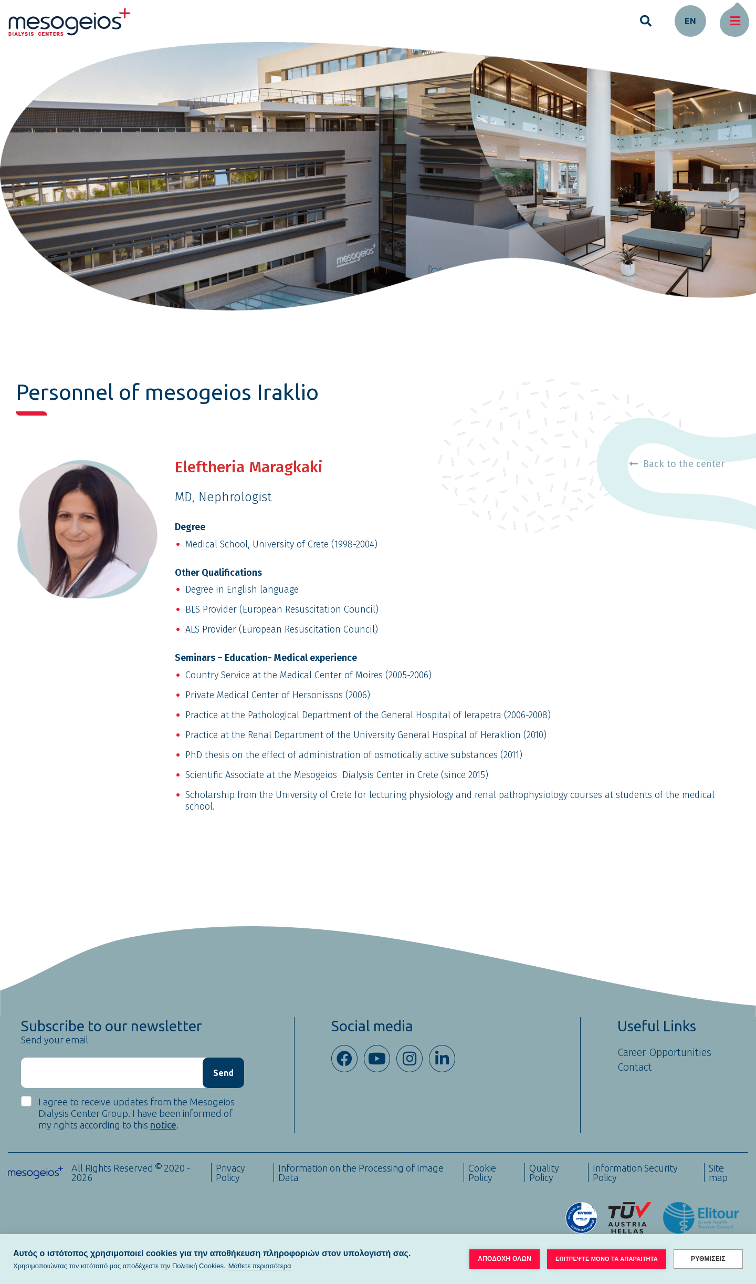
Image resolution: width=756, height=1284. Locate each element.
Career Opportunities (664, 1052)
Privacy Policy (230, 1172)
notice (163, 1125)
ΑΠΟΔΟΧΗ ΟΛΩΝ (504, 1258)
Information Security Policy (635, 1172)
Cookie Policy (482, 1172)
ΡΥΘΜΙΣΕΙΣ (708, 1258)
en (690, 21)
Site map (718, 1172)
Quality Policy (544, 1172)
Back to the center (676, 464)
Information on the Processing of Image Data (361, 1172)
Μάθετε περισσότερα (259, 1266)
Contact (634, 1067)
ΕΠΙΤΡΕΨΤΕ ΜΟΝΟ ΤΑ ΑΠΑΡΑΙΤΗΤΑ (606, 1259)
